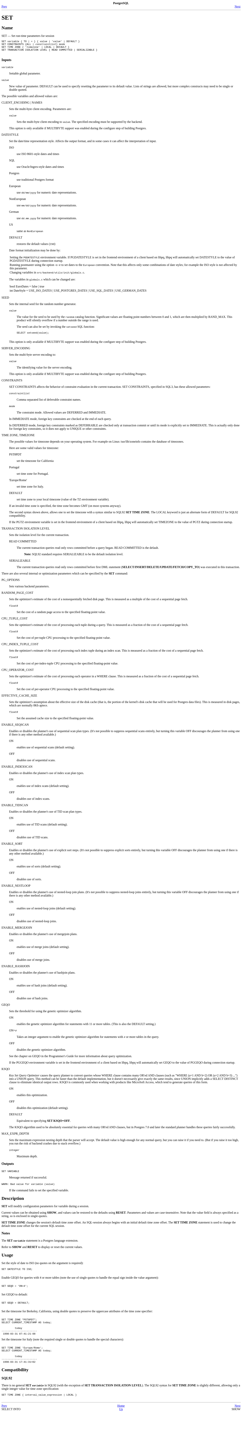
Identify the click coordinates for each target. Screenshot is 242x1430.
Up (121, 1426)
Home (121, 1423)
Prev (4, 6)
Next (237, 6)
